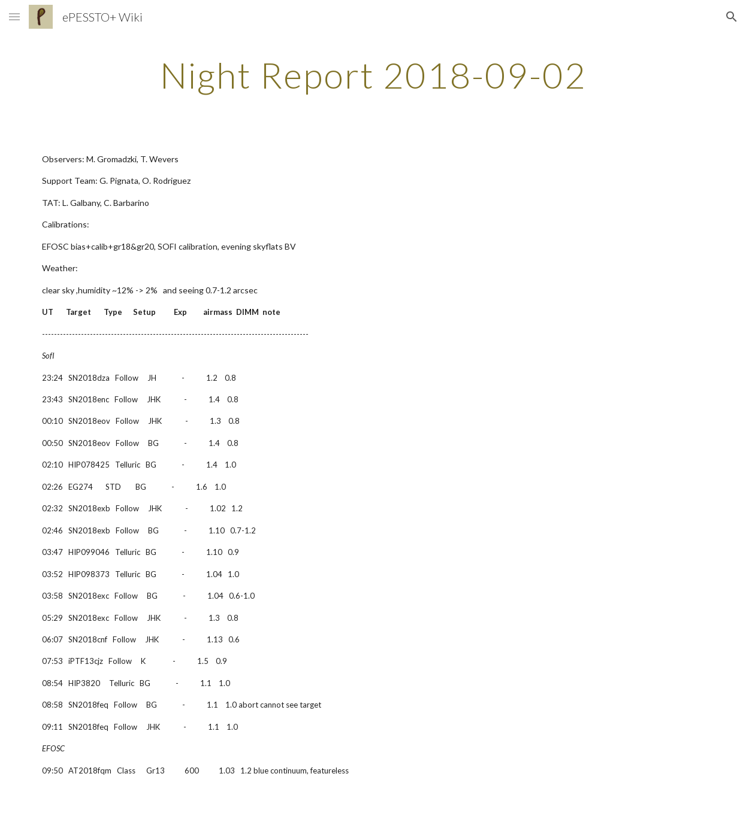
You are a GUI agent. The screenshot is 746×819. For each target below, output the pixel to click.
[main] (373, 74)
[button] (14, 16)
